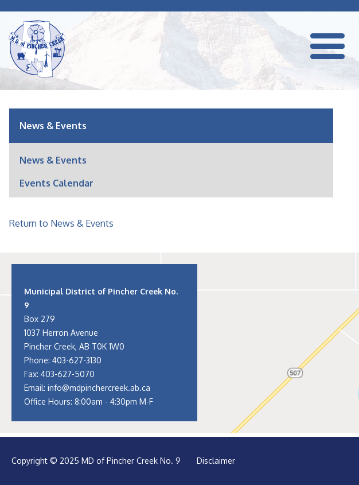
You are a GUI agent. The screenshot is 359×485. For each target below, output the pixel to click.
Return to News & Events (61, 223)
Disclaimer (216, 460)
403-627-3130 (77, 360)
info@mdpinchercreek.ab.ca (99, 388)
